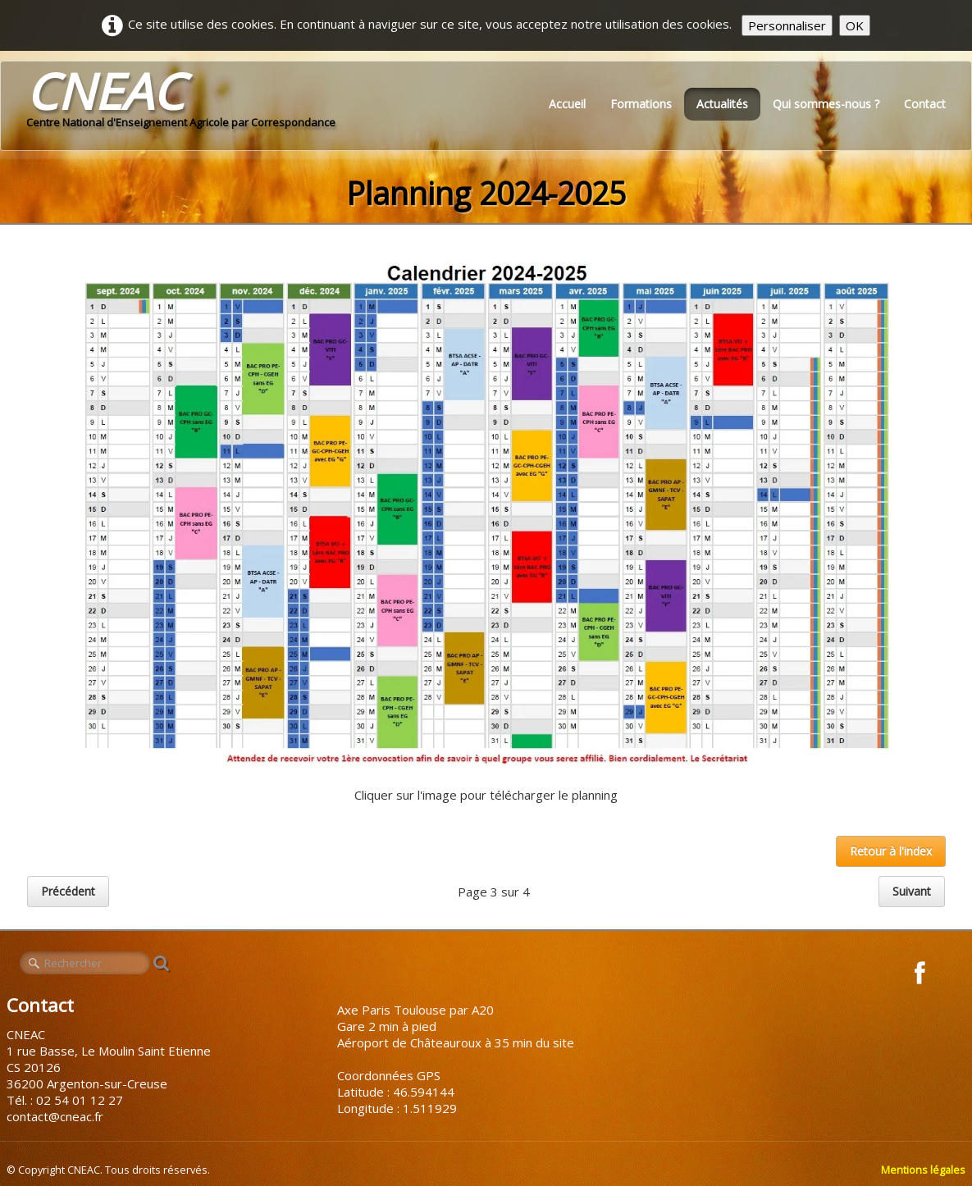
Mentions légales (923, 1169)
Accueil (567, 104)
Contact (925, 104)
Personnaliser (787, 25)
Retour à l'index (891, 851)
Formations (641, 104)
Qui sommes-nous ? (826, 104)
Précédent (68, 891)
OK (855, 25)
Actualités (722, 104)
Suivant (911, 891)
